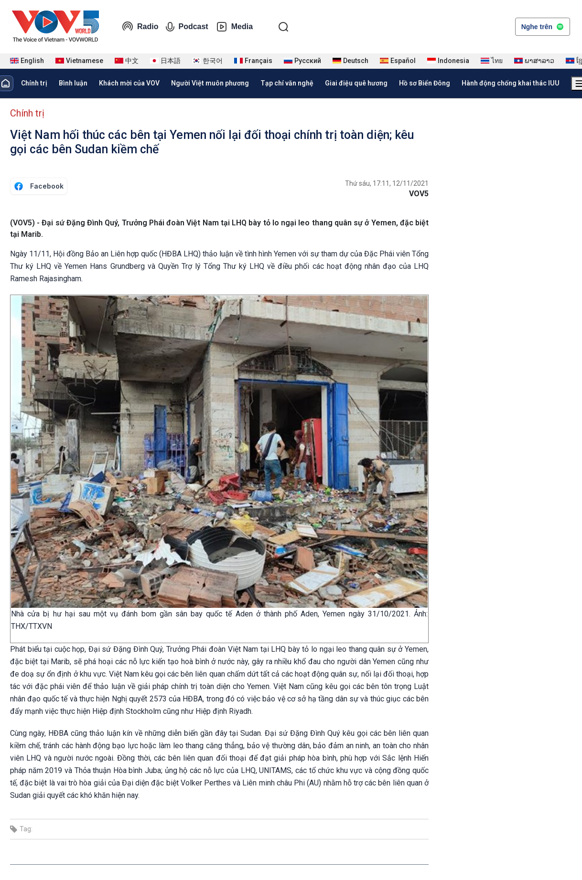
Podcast (187, 27)
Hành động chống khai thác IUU (511, 83)
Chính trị (34, 83)
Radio (140, 26)
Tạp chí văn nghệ (286, 83)
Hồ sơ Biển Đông (424, 83)
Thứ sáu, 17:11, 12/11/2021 (387, 183)
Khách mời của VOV (129, 83)
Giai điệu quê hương (356, 83)
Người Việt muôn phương (210, 83)
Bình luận (73, 83)
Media (234, 26)
